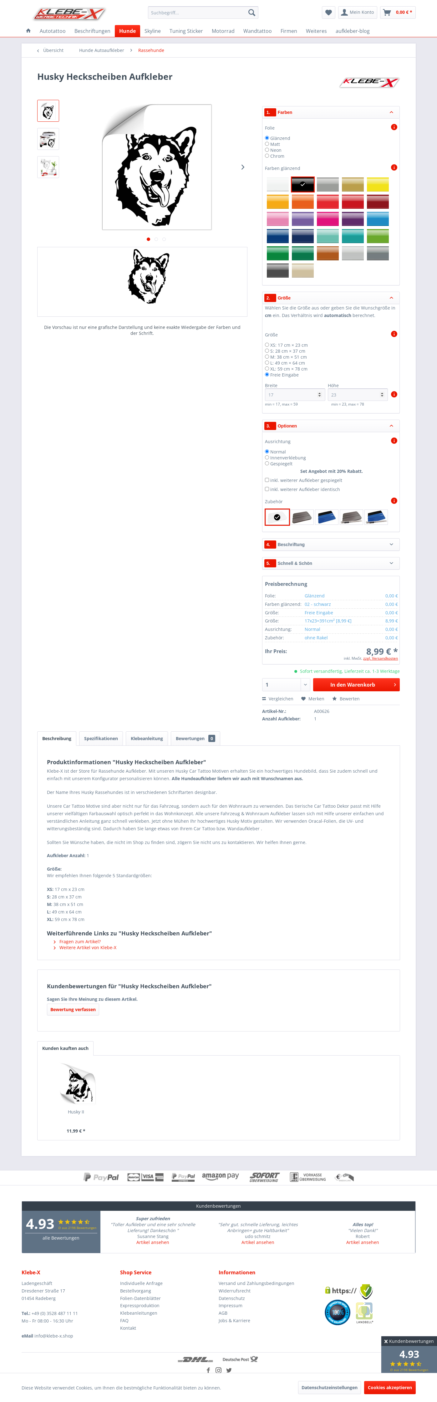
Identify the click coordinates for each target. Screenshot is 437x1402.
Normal (278, 452)
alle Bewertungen (61, 1238)
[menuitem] (203, 12)
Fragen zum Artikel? (77, 941)
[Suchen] (251, 12)
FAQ (124, 1320)
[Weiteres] (316, 31)
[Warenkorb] (398, 12)
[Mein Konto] (357, 12)
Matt (275, 144)
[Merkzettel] (328, 12)
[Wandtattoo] (257, 31)
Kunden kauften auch (65, 1048)
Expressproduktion (140, 1305)
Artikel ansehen (152, 1242)
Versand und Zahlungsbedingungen (256, 1283)
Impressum (230, 1305)
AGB (223, 1313)
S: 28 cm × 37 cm (287, 351)
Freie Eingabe (284, 375)
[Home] (28, 31)
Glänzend (280, 138)
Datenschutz (232, 1298)
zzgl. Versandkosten (380, 658)
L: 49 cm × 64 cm (287, 363)
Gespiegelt (281, 464)
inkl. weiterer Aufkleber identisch (305, 489)
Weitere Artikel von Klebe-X (85, 947)
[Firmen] (289, 31)
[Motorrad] (223, 31)
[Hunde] (127, 31)
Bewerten (346, 699)
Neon (276, 150)
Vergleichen (277, 699)
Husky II (76, 1112)
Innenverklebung (288, 458)
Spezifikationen (101, 738)
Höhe (358, 391)
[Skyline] (152, 31)
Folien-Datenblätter (140, 1298)
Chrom (277, 156)
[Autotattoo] (52, 31)
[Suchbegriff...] (203, 12)
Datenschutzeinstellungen (330, 1387)
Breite (295, 391)
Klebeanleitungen (138, 1313)
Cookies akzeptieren (390, 1387)
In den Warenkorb (363, 684)
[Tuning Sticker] (186, 31)
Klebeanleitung (147, 738)
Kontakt (128, 1328)
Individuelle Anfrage (141, 1283)
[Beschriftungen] (92, 31)
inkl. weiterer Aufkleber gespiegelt (306, 480)
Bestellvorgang (135, 1291)
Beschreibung (56, 738)
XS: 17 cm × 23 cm (289, 345)
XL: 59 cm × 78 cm (288, 369)
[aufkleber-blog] (352, 31)
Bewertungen (195, 738)
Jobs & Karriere (234, 1320)
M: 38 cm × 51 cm (288, 357)
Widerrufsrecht (235, 1291)
